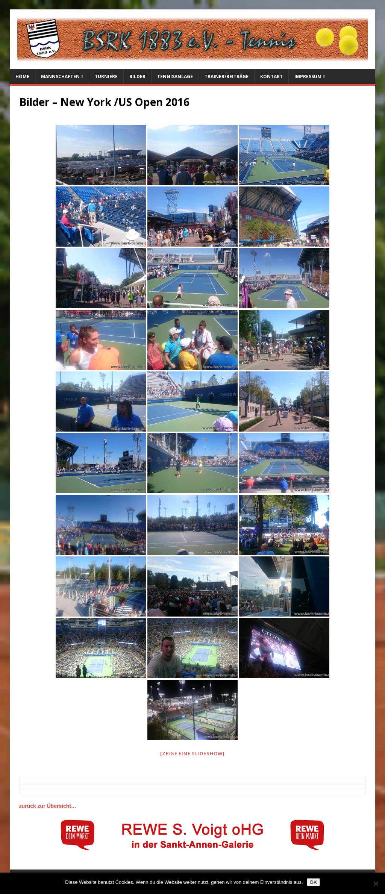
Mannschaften (60, 76)
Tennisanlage (175, 76)
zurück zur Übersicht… (47, 806)
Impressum (307, 76)
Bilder (137, 76)
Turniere (106, 76)
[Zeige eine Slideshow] (192, 753)
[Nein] (375, 883)
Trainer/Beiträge (227, 76)
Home (22, 76)
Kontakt (271, 76)
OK (313, 882)
